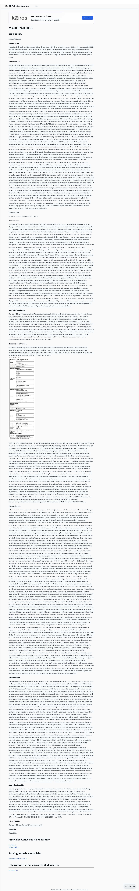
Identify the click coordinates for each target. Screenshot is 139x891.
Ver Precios (83, 19)
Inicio (36, 6)
